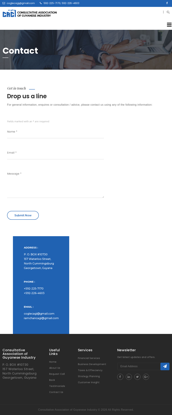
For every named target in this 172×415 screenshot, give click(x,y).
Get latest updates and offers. (136, 357)
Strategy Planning (89, 376)
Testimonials (57, 386)
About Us (54, 368)
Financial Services (89, 358)
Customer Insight (89, 382)
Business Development (92, 364)
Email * (12, 152)
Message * (14, 173)
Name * (12, 131)
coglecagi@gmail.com (19, 3)
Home (53, 362)
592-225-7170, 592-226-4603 (59, 3)
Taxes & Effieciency (90, 370)
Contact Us (56, 392)
